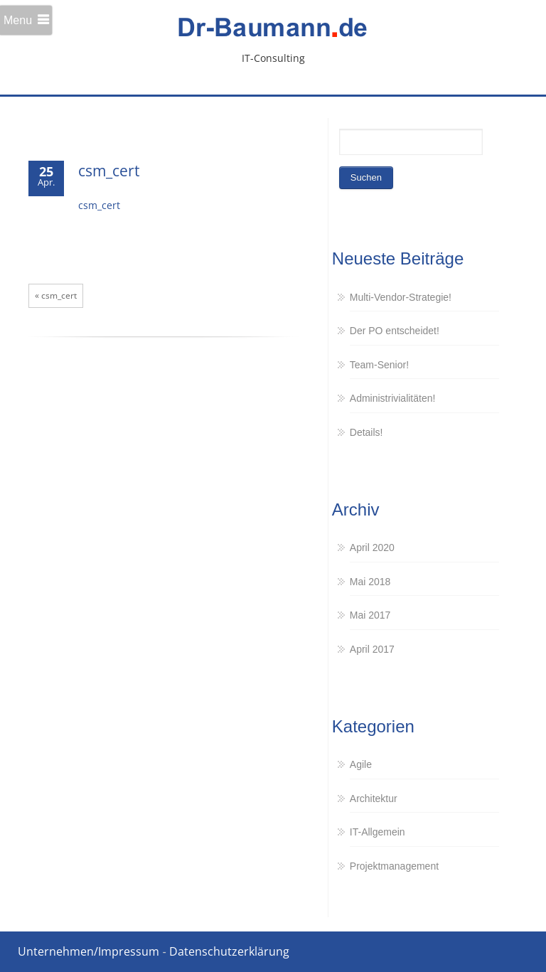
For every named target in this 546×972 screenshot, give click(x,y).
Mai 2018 (370, 581)
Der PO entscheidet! (394, 330)
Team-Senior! (379, 364)
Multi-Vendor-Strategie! (400, 297)
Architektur (373, 798)
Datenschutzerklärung (229, 951)
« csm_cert (56, 295)
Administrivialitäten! (393, 398)
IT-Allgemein (377, 832)
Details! (366, 432)
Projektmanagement (394, 866)
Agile (361, 764)
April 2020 (372, 547)
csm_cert (108, 171)
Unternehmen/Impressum (88, 951)
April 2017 (372, 649)
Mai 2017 (370, 615)
